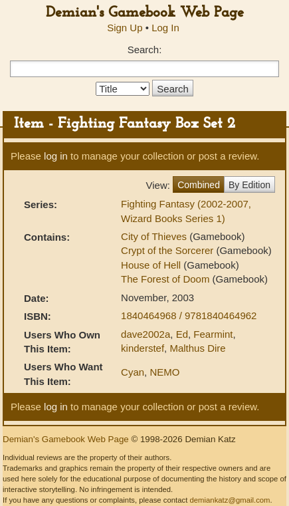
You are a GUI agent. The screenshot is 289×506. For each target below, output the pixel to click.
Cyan (132, 372)
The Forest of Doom (167, 279)
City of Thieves (155, 236)
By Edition (249, 185)
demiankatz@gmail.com (229, 500)
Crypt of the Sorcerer (168, 250)
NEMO (164, 372)
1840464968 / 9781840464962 (188, 315)
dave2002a (145, 334)
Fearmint (213, 334)
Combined (198, 185)
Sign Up (124, 27)
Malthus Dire (197, 348)
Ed (182, 334)
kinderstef (142, 348)
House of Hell (152, 265)
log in (56, 156)
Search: (145, 49)
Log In (165, 27)
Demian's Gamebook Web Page (145, 13)
